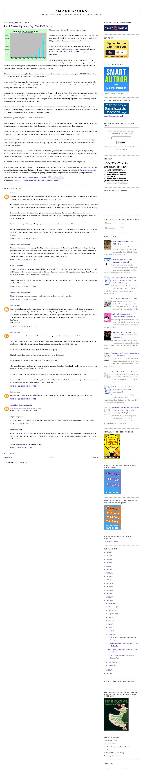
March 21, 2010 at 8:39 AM (23, 299)
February (112, 662)
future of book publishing (43, 180)
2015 (108, 583)
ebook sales (17, 180)
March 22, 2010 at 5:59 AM (23, 399)
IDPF (82, 35)
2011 (108, 597)
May (110, 627)
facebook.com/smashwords (113, 116)
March (111, 634)
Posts (108, 223)
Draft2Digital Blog (110, 741)
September (112, 614)
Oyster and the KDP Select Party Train (124, 371)
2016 (108, 580)
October (112, 610)
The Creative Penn (110, 744)
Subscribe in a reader (111, 542)
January (111, 666)
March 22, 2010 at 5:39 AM (23, 386)
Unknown (13, 193)
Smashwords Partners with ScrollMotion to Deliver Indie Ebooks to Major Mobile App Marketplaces (125, 410)
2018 (108, 573)
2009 (108, 670)
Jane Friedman (109, 750)
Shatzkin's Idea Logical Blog (114, 753)
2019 (108, 569)
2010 (108, 600)
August (111, 617)
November (112, 607)
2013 (108, 590)
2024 (108, 552)
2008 (108, 673)
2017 (108, 576)
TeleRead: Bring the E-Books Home (116, 747)
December (112, 603)
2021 (108, 563)
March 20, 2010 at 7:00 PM (23, 260)
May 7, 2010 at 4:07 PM (21, 448)
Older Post (94, 457)
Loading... (107, 685)
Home (51, 457)
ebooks (27, 180)
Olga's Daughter (15, 417)
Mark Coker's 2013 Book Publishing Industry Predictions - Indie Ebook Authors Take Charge (124, 280)
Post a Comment (9, 453)
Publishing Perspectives (112, 756)
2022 (108, 559)
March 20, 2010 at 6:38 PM (23, 238)
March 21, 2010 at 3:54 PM (23, 326)
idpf (58, 180)
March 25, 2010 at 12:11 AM (23, 411)
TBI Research (53, 123)
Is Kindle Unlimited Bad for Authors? (124, 298)
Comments (110, 228)
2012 (108, 593)
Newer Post (8, 457)
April (111, 631)
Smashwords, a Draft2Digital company (83, 14)
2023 (108, 556)
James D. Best (15, 266)
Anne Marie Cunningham (19, 405)
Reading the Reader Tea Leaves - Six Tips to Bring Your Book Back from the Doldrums (124, 334)
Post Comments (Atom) (22, 462)
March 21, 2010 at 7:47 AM (23, 286)
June (110, 624)
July (110, 621)
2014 (108, 587)
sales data (68, 49)
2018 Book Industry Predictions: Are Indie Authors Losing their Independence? (123, 389)
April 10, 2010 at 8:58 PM (22, 424)
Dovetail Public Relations (19, 244)
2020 (108, 566)
